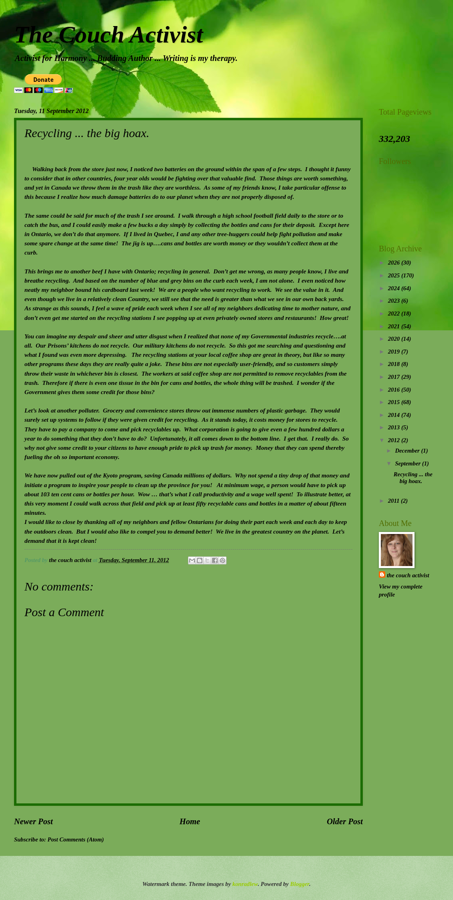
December (408, 450)
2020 (394, 339)
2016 (394, 389)
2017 (394, 377)
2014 (394, 415)
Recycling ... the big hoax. (413, 478)
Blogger (299, 884)
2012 (394, 440)
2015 (394, 402)
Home (190, 821)
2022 (394, 313)
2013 (394, 427)
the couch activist (408, 575)
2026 (394, 262)
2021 (394, 326)
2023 (394, 300)
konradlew (245, 884)
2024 (394, 288)
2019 (394, 351)
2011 (394, 501)
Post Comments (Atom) (75, 839)
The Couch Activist (108, 34)
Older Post (345, 821)
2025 (394, 275)
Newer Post (33, 821)
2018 (394, 364)
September (408, 463)
